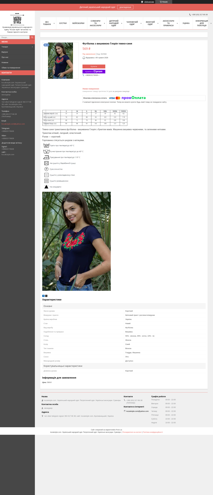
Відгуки (5, 52)
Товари (5, 46)
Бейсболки (78, 23)
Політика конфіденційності (153, 432)
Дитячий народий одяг (114, 23)
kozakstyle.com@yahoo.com (13, 124)
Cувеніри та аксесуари (95, 23)
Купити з (93, 71)
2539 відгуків (149, 2)
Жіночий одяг (150, 23)
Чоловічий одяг (132, 23)
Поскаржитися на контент (132, 432)
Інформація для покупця (202, 23)
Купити (94, 66)
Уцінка (186, 23)
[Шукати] (32, 37)
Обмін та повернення (11, 67)
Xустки (63, 23)
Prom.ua (119, 430)
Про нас (5, 57)
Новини (5, 62)
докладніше (125, 7)
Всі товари (47, 23)
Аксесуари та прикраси (168, 23)
